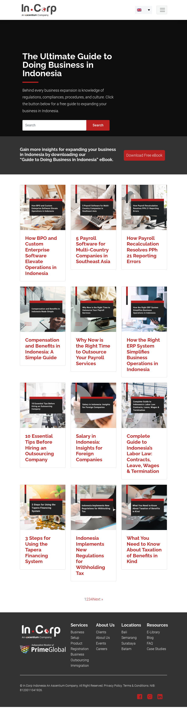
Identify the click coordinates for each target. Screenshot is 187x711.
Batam (126, 649)
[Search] (54, 125)
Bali (124, 632)
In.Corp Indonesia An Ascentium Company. (50, 686)
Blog (150, 638)
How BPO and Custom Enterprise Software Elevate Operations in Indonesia (41, 255)
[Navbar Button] (162, 10)
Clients (101, 632)
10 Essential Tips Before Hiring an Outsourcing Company (39, 447)
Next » (98, 599)
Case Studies (156, 649)
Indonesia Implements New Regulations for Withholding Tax (90, 555)
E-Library (153, 632)
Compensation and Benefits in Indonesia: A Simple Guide (42, 348)
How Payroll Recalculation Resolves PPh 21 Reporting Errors (143, 249)
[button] (143, 10)
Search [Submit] (98, 125)
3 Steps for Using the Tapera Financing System (38, 549)
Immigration (80, 666)
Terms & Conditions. (136, 686)
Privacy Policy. (113, 686)
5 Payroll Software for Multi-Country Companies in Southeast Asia (93, 249)
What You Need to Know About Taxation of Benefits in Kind (144, 549)
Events (101, 643)
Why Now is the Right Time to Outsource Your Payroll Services (93, 351)
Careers (101, 649)
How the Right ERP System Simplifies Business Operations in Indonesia (143, 354)
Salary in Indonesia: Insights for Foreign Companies (89, 447)
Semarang (129, 638)
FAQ (150, 643)
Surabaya (128, 643)
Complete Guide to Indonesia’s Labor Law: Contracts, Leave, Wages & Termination (143, 453)
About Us (103, 638)
